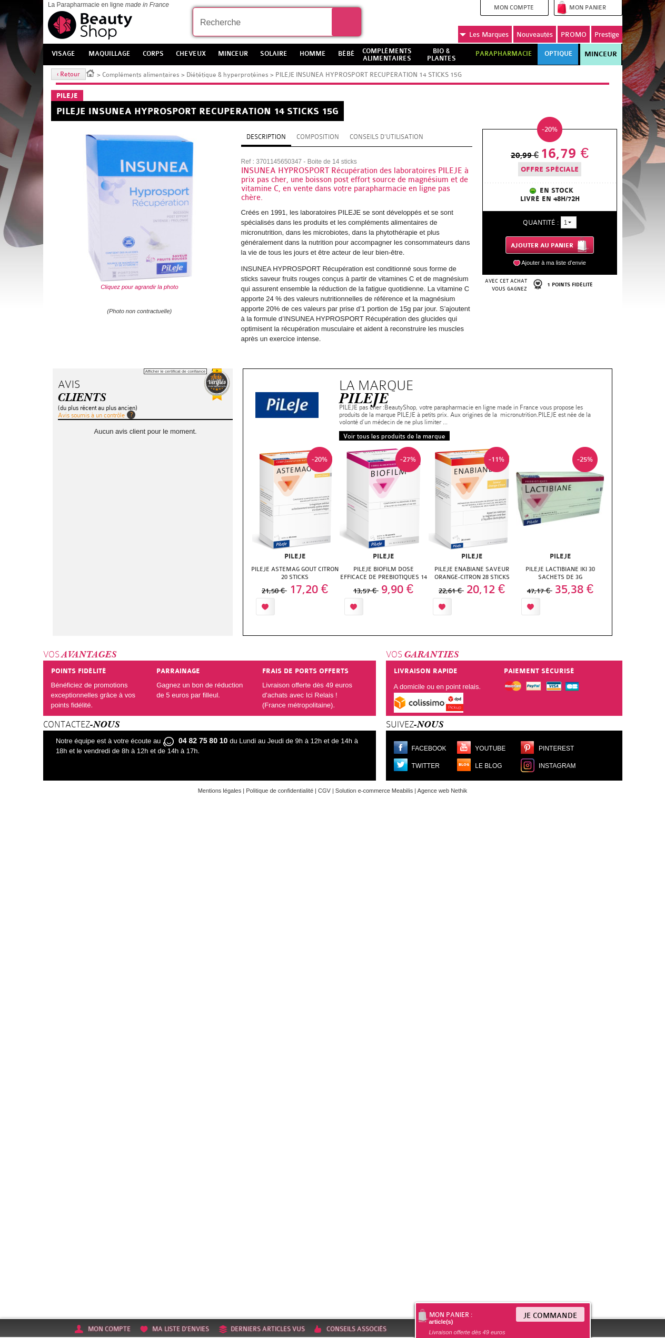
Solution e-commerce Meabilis (374, 790)
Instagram (557, 766)
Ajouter (302, 607)
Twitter (426, 766)
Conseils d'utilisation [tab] (386, 137)
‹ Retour (68, 74)
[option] (295, 534)
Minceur (600, 54)
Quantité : (541, 222)
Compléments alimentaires (141, 74)
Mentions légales (220, 790)
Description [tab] (266, 137)
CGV (324, 790)
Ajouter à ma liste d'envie (553, 262)
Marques (484, 34)
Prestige (606, 34)
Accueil (90, 72)
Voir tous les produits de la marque (394, 436)
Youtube (490, 748)
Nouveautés (535, 34)
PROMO (574, 34)
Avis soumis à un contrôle (91, 415)
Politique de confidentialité (279, 790)
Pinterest (556, 748)
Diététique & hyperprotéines (227, 74)
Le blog (488, 766)
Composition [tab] (317, 137)
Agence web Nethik (443, 790)
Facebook (429, 748)
